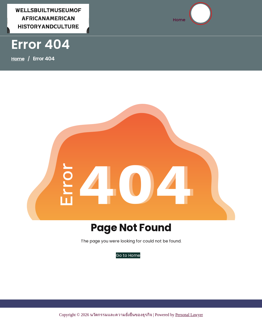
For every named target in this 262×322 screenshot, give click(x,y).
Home (17, 58)
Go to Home (128, 255)
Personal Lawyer (189, 315)
